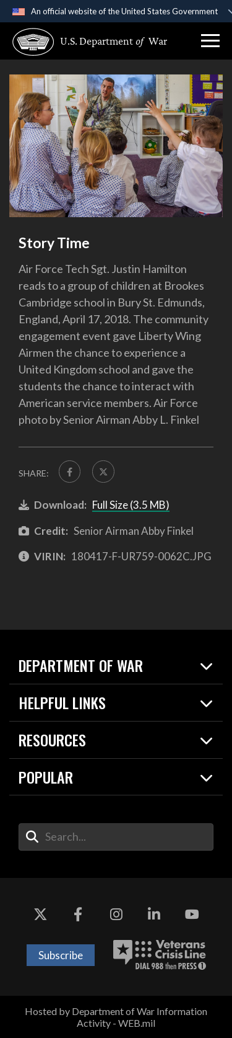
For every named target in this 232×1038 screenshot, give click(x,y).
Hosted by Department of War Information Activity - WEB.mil (116, 1017)
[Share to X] (104, 471)
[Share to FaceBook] (70, 471)
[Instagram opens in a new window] (116, 915)
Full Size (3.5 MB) (131, 504)
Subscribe (60, 955)
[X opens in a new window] (40, 915)
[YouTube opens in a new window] (191, 915)
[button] (210, 41)
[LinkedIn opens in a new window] (154, 915)
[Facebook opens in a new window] (77, 915)
